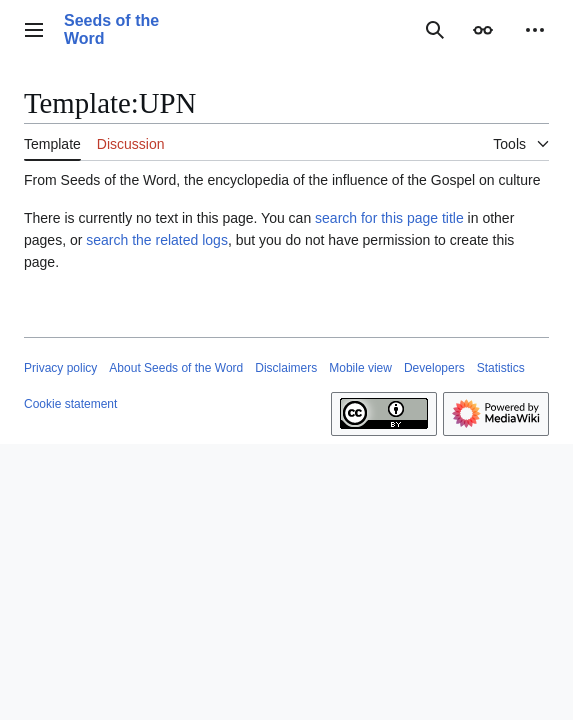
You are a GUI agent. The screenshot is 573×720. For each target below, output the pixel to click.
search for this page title (389, 218)
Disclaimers (286, 368)
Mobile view (360, 368)
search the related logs (157, 240)
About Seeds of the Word (176, 368)
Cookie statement (70, 404)
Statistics (501, 368)
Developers (434, 368)
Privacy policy (60, 368)
